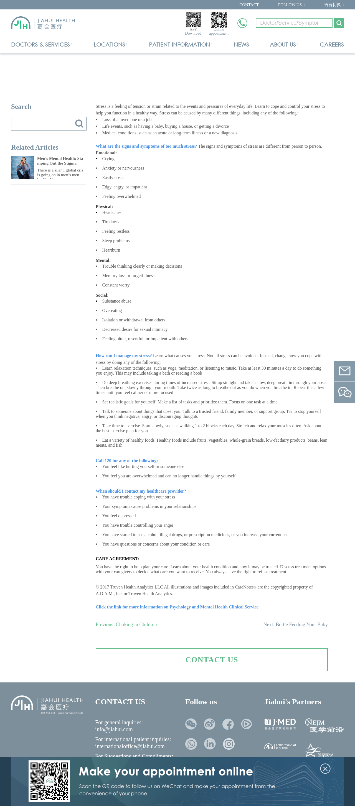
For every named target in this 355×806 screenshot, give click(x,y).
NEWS (241, 44)
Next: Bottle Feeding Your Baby (295, 624)
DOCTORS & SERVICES (40, 44)
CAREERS (332, 44)
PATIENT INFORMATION (179, 44)
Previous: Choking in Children (126, 624)
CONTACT (249, 4)
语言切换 (332, 4)
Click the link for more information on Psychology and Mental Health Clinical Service (177, 607)
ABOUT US (283, 44)
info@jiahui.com (114, 729)
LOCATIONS (109, 44)
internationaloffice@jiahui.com (130, 746)
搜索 (79, 123)
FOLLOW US (290, 4)
